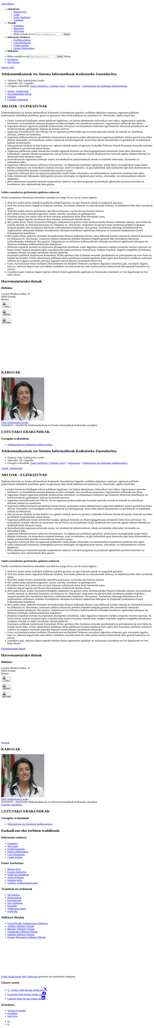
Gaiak (16, 14)
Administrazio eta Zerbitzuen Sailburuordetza (104, 86)
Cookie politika (21, 45)
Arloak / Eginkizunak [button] (18, 91)
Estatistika (12, 911)
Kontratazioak (14, 900)
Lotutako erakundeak (11, 804)
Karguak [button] (11, 96)
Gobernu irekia (14, 880)
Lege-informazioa (22, 42)
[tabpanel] (77, 190)
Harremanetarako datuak (13, 648)
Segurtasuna (74, 86)
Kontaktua (19, 25)
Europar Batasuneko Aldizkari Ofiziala (26, 937)
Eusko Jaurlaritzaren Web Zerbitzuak (19, 976)
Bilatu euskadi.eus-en (24, 34)
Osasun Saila (7, 67)
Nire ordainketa (15, 903)
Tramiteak (18, 20)
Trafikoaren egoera (16, 908)
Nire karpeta (13, 62)
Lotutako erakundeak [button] (17, 99)
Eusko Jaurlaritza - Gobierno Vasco (47, 86)
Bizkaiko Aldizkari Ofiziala (21, 929)
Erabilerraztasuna (22, 40)
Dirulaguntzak (14, 897)
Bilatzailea (19, 28)
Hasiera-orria (20, 11)
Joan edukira (7, 3)
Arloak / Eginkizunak (11, 468)
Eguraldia (12, 906)
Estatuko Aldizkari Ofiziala (20, 934)
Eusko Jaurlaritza (22, 17)
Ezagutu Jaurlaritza (16, 872)
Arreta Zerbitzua (15, 877)
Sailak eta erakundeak (18, 874)
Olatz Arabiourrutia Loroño (30, 80)
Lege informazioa (16, 854)
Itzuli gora (12, 1016)
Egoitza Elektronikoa (24, 48)
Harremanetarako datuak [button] (19, 94)
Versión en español (16, 1010)
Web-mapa (19, 31)
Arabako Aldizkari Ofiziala (20, 926)
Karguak (5, 742)
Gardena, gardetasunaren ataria (22, 883)
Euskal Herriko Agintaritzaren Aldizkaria (27, 923)
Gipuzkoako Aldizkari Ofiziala (22, 931)
